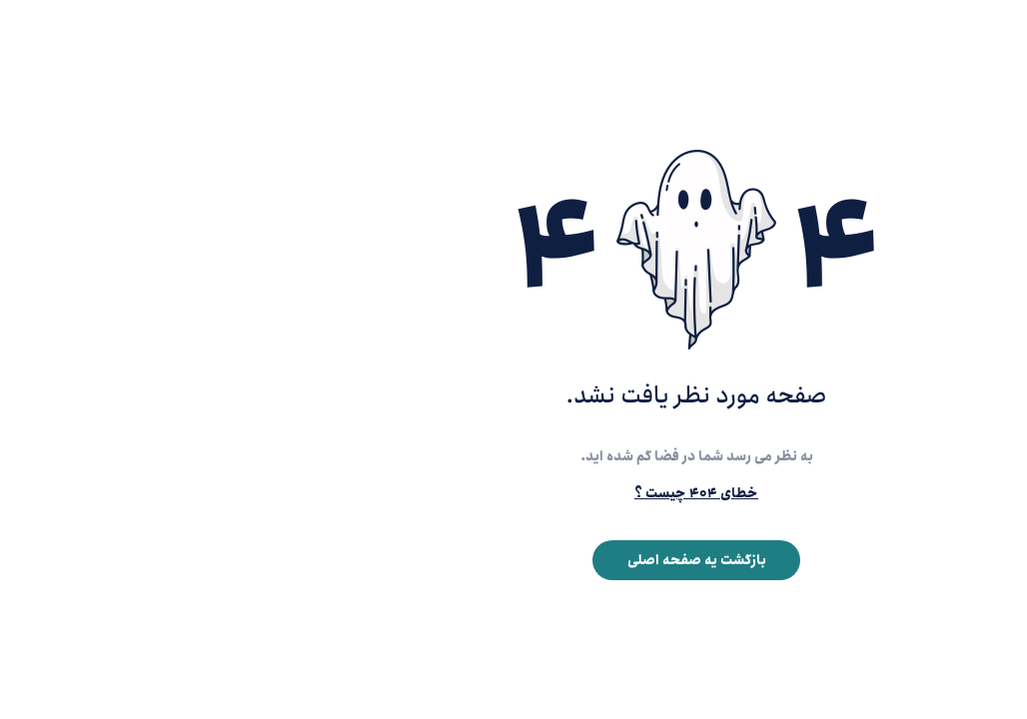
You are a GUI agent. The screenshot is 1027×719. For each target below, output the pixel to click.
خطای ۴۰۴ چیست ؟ (513, 493)
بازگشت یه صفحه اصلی (514, 560)
